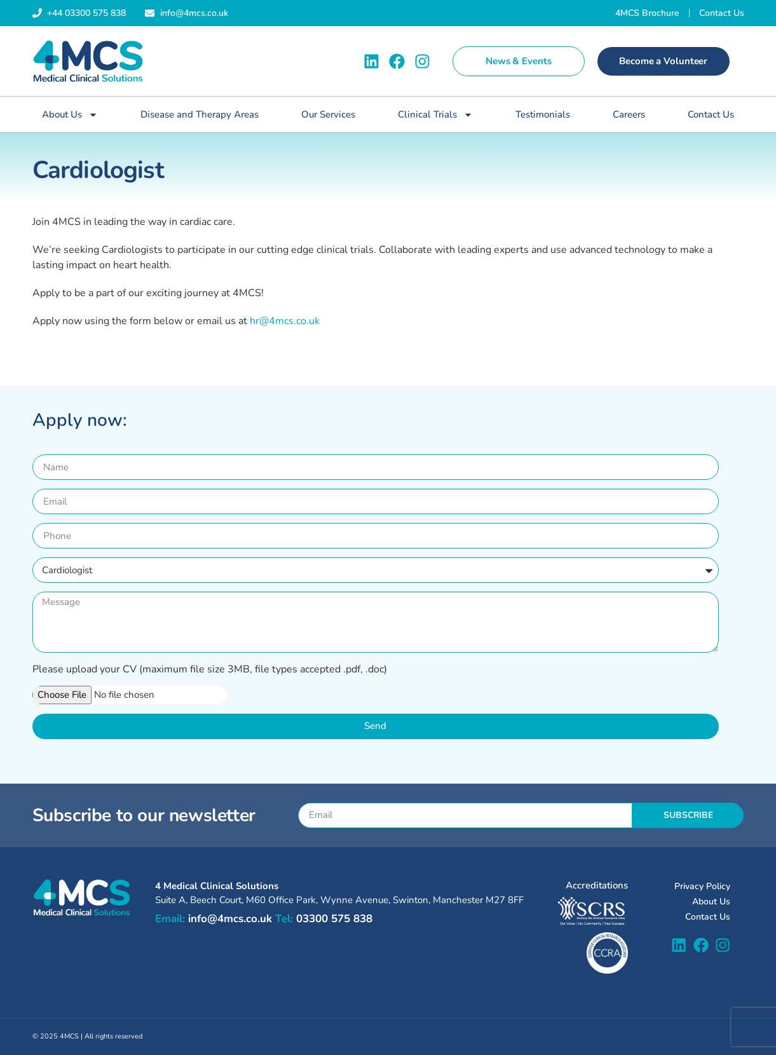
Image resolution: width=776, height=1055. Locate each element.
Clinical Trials (435, 115)
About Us (70, 115)
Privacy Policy (702, 886)
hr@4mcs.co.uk (285, 321)
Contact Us (711, 114)
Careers (629, 114)
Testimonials (542, 114)
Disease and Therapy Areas (199, 114)
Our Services (328, 114)
